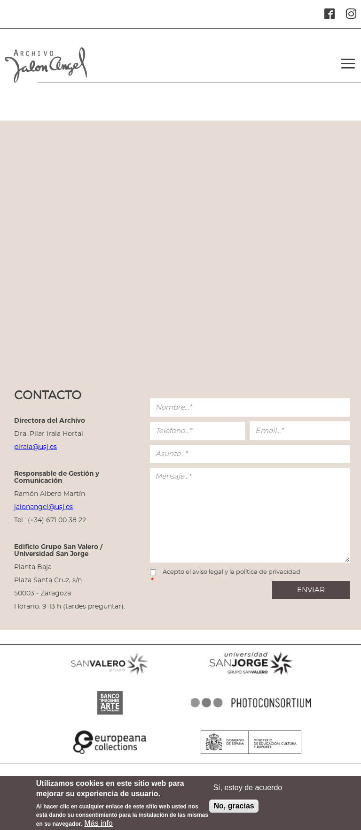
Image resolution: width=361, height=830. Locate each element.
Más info (98, 823)
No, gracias (233, 806)
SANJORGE (251, 675)
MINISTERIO (251, 754)
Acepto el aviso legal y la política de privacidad (231, 572)
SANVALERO (110, 675)
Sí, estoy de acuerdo (247, 788)
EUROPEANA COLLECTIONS (110, 754)
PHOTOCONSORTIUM (251, 714)
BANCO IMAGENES (110, 714)
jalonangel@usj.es (43, 507)
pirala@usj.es (35, 447)
